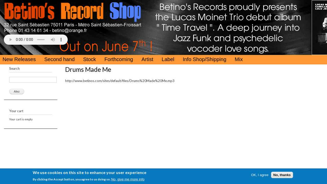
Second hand (59, 59)
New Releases (19, 59)
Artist (147, 59)
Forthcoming (118, 59)
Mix (239, 59)
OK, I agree (259, 175)
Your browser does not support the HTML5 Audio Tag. (36, 39)
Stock (89, 59)
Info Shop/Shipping (204, 59)
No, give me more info (127, 180)
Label (168, 59)
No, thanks (282, 175)
